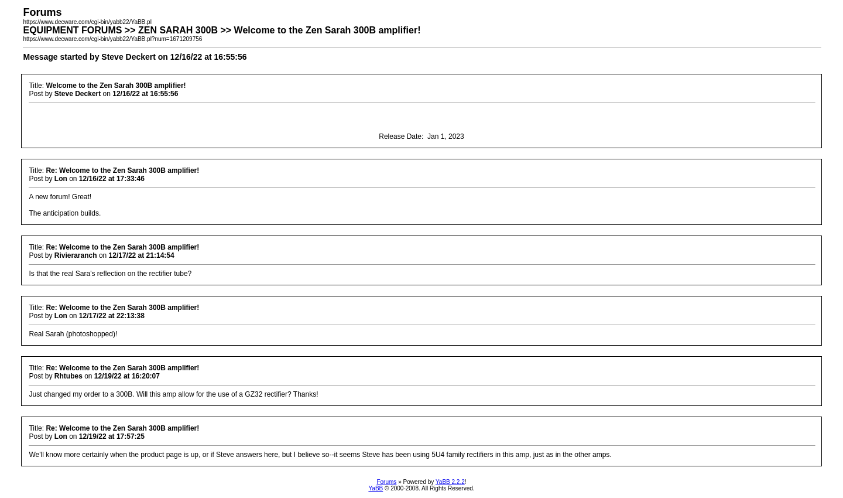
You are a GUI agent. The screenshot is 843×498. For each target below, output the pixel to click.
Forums (386, 482)
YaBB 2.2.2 (450, 482)
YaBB (375, 488)
